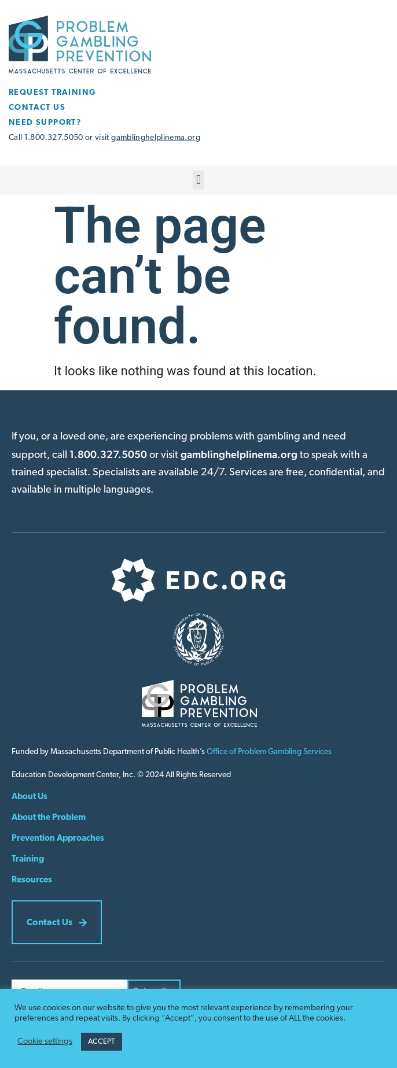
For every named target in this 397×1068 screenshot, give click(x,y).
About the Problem (49, 818)
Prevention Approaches (58, 838)
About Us (29, 797)
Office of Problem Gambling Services (269, 752)
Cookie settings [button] (44, 1041)
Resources (32, 880)
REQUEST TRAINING (52, 92)
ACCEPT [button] (101, 1041)
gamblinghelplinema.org (155, 138)
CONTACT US (37, 108)
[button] (198, 180)
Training (28, 859)
